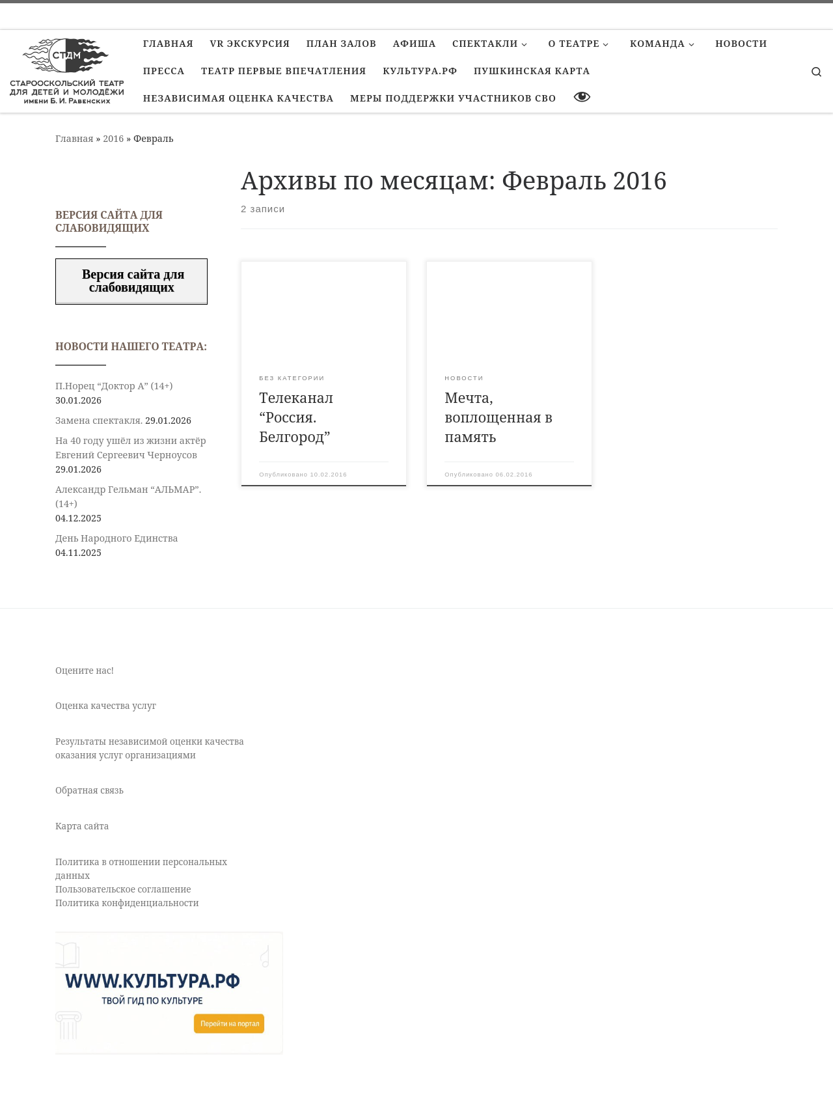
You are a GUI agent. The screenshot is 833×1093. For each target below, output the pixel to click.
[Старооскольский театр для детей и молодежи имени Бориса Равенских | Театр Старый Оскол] (67, 69)
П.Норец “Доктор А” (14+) (113, 386)
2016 (113, 138)
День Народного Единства (116, 538)
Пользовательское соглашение (123, 889)
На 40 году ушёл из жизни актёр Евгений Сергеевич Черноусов (130, 447)
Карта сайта (82, 826)
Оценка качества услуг (105, 706)
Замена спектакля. (99, 420)
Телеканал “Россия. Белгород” (296, 417)
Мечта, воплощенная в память (498, 417)
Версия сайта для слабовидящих (131, 280)
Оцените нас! (84, 670)
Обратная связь (89, 790)
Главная (74, 138)
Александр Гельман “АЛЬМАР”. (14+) (128, 496)
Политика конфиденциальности (127, 903)
